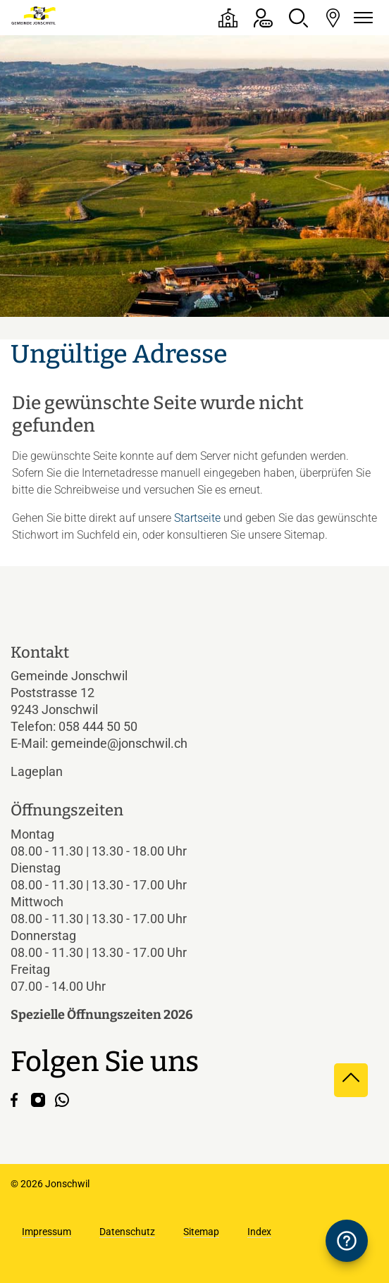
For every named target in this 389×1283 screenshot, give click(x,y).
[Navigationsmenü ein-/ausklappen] (360, 18)
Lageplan (49, 771)
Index (259, 1231)
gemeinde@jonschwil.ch (119, 743)
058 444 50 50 (97, 726)
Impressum (46, 1231)
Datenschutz (127, 1231)
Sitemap (201, 1231)
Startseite (197, 518)
